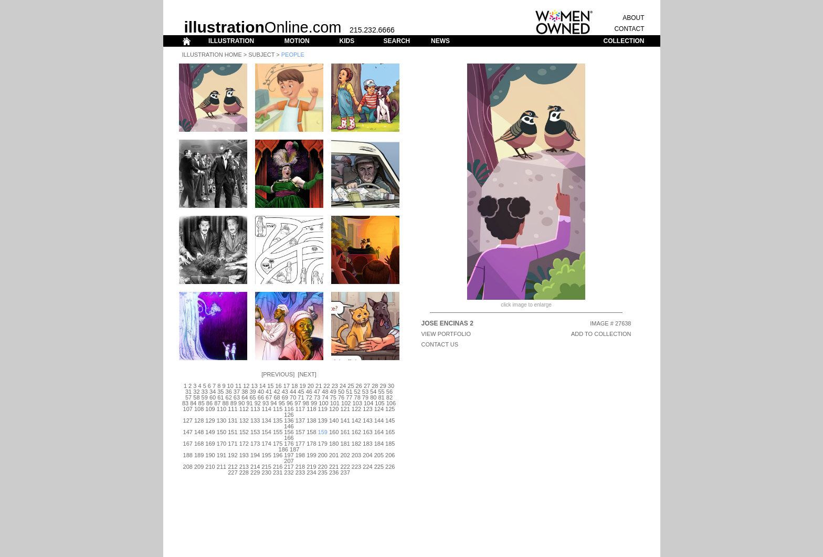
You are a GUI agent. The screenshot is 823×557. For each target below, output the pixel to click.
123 (367, 409)
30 (391, 386)
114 (266, 409)
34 (212, 391)
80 (373, 397)
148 (199, 432)
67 (269, 397)
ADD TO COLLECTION (601, 334)
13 (254, 386)
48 (325, 391)
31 (188, 391)
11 (238, 386)
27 (367, 386)
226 (390, 467)
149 (210, 432)
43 (285, 391)
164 (379, 432)
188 (188, 455)
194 (255, 455)
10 (230, 386)
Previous (278, 374)
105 (379, 403)
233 (300, 472)
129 (210, 420)
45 (301, 391)
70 (293, 397)
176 (288, 443)
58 (196, 397)
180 (334, 443)
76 (341, 397)
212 (232, 467)
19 (302, 386)
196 (277, 455)
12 (246, 386)
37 (237, 391)
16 (278, 386)
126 (288, 415)
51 (349, 391)
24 (343, 386)
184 (379, 443)
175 (277, 443)
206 (390, 455)
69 (285, 397)
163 (367, 432)
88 (225, 403)
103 (357, 403)
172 (244, 443)
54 (373, 391)
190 (210, 455)
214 (255, 467)
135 (277, 420)
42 (276, 391)
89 (233, 403)
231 (277, 472)
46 (309, 391)
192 (232, 455)
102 (346, 403)
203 (356, 455)
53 (365, 391)
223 (356, 467)
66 (261, 397)
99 (314, 403)
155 (277, 432)
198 (300, 455)
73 (317, 397)
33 (205, 391)
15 (270, 386)
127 (188, 420)
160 (334, 432)
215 (266, 467)
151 (232, 432)
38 (244, 391)
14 (262, 386)
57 (188, 397)
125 (390, 409)
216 (277, 467)
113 (255, 409)
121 (345, 409)
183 (367, 443)
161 (345, 432)
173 (255, 443)
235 (323, 472)
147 (188, 432)
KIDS (346, 41)
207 (288, 461)
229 (255, 472)
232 (288, 472)
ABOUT (633, 18)
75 (333, 397)
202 (345, 455)
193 (244, 455)
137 (300, 420)
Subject (261, 54)
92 (258, 403)
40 (261, 391)
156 (288, 432)
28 (375, 386)
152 (244, 432)
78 (357, 397)
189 (199, 455)
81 (381, 397)
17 (286, 386)
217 (288, 467)
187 (294, 449)
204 (367, 455)
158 (311, 432)
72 (309, 397)
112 (244, 409)
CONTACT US (440, 344)
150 (221, 432)
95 (282, 403)
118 (311, 409)
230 (266, 472)
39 (252, 391)
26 (359, 386)
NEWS (440, 41)
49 (333, 391)
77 (349, 397)
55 (381, 391)
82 (389, 397)
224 (367, 467)
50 (341, 391)
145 (390, 420)
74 (325, 397)
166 (288, 438)
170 (221, 443)
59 (205, 397)
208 (188, 467)
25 (350, 386)
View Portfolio (446, 334)
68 (276, 397)
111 (232, 409)
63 (237, 397)
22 (326, 386)
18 (294, 386)
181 (345, 443)
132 (244, 420)
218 (300, 467)
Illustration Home (212, 54)
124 (379, 409)
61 (220, 397)
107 (188, 409)
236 (334, 472)
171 (232, 443)
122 (356, 409)
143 (367, 420)
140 (334, 420)
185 (390, 443)
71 (301, 397)
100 (323, 403)
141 (345, 420)
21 (318, 386)
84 (193, 403)
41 (269, 391)
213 (244, 467)
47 (317, 391)
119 (323, 409)
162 (356, 432)
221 (334, 467)
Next (306, 374)
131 (232, 420)
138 (311, 420)
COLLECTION (624, 41)
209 (199, 467)
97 (297, 403)
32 (196, 391)
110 (221, 409)
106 (391, 403)
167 (188, 443)
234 (311, 472)
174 (266, 443)
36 (229, 391)
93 (265, 403)
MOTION (297, 41)
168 (199, 443)
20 (311, 386)
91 (249, 403)
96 (290, 403)
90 (241, 403)
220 (323, 467)
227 (232, 472)
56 (389, 391)
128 (199, 420)
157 (300, 432)
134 (266, 420)
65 (252, 397)
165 (390, 432)
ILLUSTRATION (231, 41)
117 (300, 409)
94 (273, 403)
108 (199, 409)
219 (311, 467)
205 (379, 455)
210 (210, 467)
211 (221, 467)
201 (334, 455)
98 (306, 403)
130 (221, 420)
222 (345, 467)
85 (201, 403)
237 (345, 472)
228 (244, 472)
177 (300, 443)
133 (255, 420)
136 (288, 420)
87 (217, 403)
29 (383, 386)
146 (288, 426)
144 (379, 420)
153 (255, 432)
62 (229, 397)
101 (335, 403)
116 (288, 409)
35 (220, 391)
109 (210, 409)
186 (283, 449)
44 (293, 391)
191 (221, 455)
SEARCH (397, 41)
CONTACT (629, 29)
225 (379, 467)
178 (311, 443)
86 (209, 403)
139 (323, 420)
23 (335, 386)
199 (311, 455)
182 (356, 443)
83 (185, 403)
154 (266, 432)
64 (244, 397)
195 (266, 455)
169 (210, 443)
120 (334, 409)
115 (277, 409)
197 (288, 455)
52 (357, 391)
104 (368, 403)
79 (365, 397)
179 (323, 443)
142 (356, 420)
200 (323, 455)
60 (212, 397)
